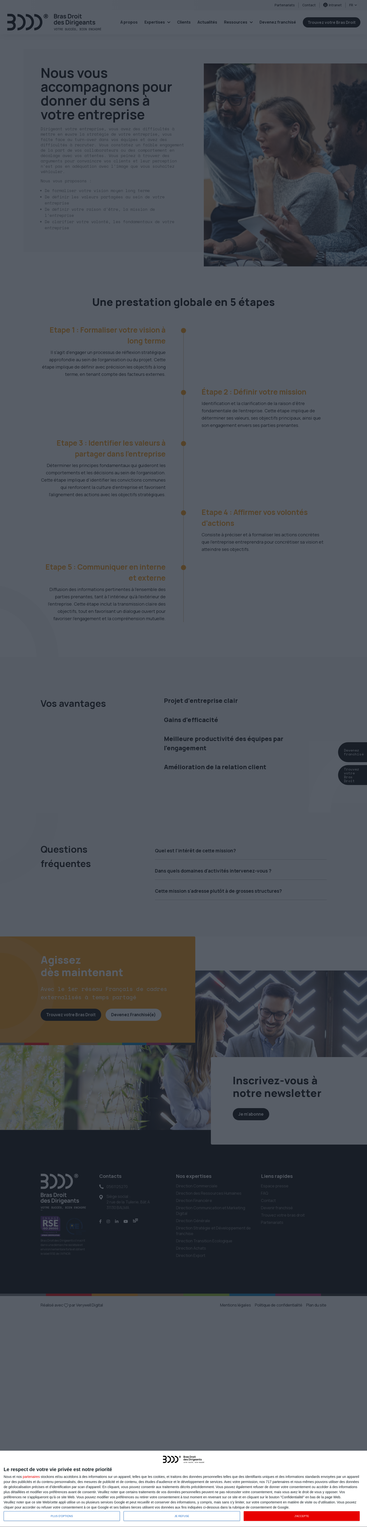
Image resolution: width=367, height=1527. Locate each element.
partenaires (31, 1476)
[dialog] (183, 1489)
